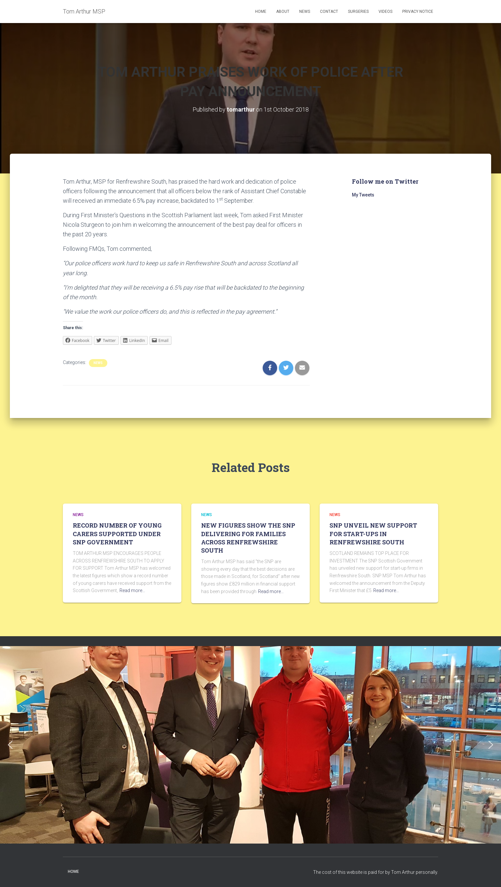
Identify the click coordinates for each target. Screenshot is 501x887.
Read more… (132, 590)
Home (260, 11)
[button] (10, 745)
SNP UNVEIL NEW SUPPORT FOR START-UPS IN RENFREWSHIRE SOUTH (373, 533)
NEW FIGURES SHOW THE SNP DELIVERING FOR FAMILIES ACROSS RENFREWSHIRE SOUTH (248, 537)
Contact (329, 11)
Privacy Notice (417, 11)
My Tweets (363, 194)
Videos (385, 11)
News (304, 11)
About (282, 11)
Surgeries (358, 11)
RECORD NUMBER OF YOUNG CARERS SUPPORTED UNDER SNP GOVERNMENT (117, 533)
